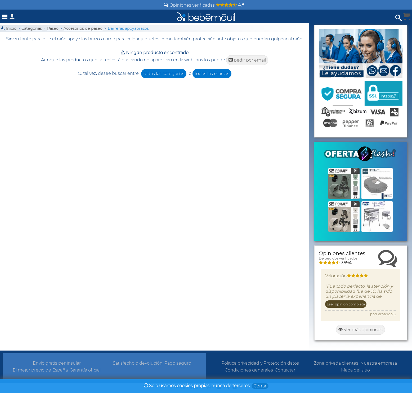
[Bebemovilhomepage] (206, 16)
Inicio (11, 28)
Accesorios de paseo (83, 28)
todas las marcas (212, 73)
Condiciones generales (249, 370)
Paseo (53, 28)
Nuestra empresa (378, 363)
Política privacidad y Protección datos (260, 363)
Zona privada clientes (336, 363)
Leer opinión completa (346, 304)
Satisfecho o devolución (138, 363)
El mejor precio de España (40, 370)
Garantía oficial (85, 370)
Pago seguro (177, 363)
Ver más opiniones (360, 329)
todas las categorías (163, 73)
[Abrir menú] (5, 16)
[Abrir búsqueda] (398, 17)
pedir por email (247, 60)
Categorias (31, 28)
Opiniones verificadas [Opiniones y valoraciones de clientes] (204, 5)
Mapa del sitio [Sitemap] (355, 370)
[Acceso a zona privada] (12, 17)
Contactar (285, 370)
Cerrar (260, 385)
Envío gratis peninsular (57, 363)
